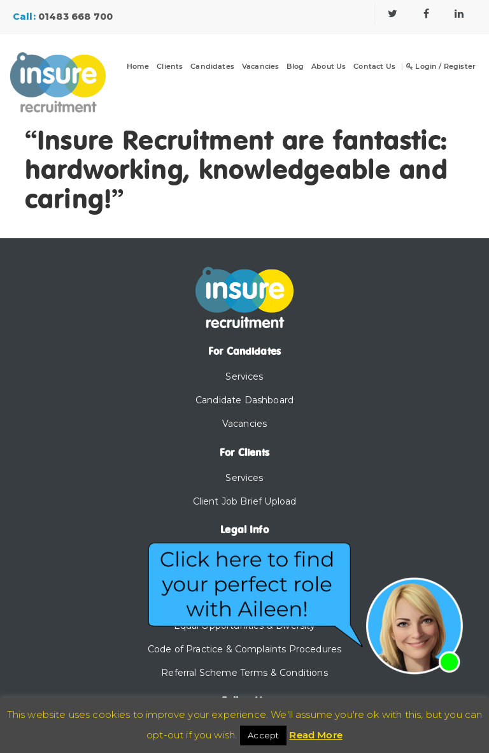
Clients (170, 66)
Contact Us (374, 66)
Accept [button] (263, 735)
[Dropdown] (178, 74)
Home (138, 66)
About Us (328, 66)
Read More (315, 735)
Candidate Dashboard (244, 400)
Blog (295, 66)
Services (244, 376)
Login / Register (441, 66)
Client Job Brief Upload (245, 501)
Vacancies (260, 66)
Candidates (212, 66)
